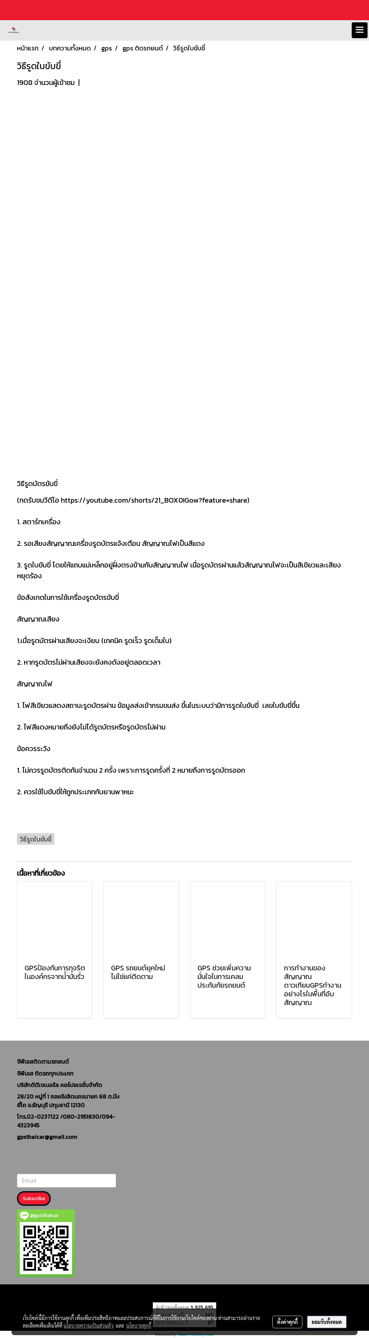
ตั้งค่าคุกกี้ (287, 1322)
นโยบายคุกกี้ (138, 1325)
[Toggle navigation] (360, 30)
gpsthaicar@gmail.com (47, 1136)
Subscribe (34, 1198)
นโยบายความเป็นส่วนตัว (88, 1325)
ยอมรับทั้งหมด (327, 1322)
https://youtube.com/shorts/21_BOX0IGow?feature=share (154, 500)
